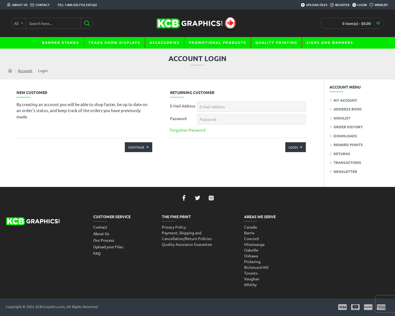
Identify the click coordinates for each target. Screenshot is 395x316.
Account (25, 70)
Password (178, 118)
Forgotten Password (187, 129)
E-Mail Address (182, 105)
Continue (136, 147)
